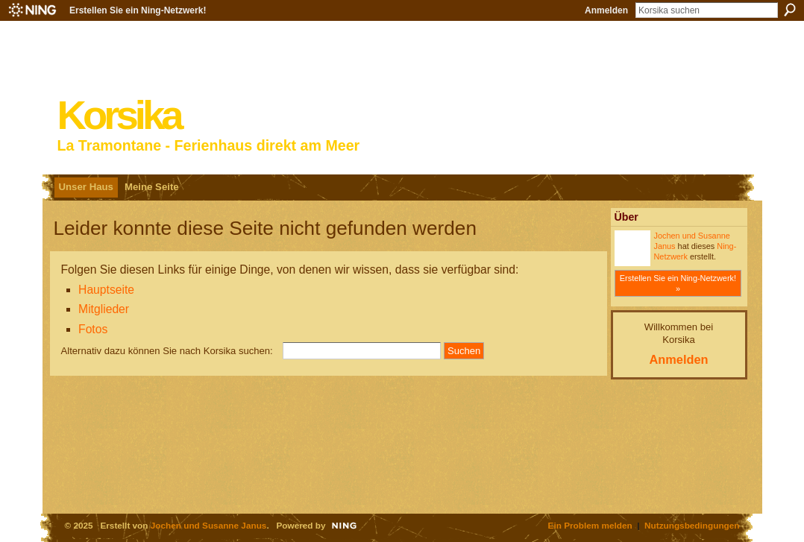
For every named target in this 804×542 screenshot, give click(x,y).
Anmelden (606, 10)
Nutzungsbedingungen (691, 525)
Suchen (790, 9)
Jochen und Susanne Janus (209, 525)
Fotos (92, 329)
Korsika (118, 115)
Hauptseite (106, 289)
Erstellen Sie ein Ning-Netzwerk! (137, 10)
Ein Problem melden (590, 525)
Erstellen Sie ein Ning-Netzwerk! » (678, 283)
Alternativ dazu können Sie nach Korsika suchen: (167, 350)
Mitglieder (103, 309)
